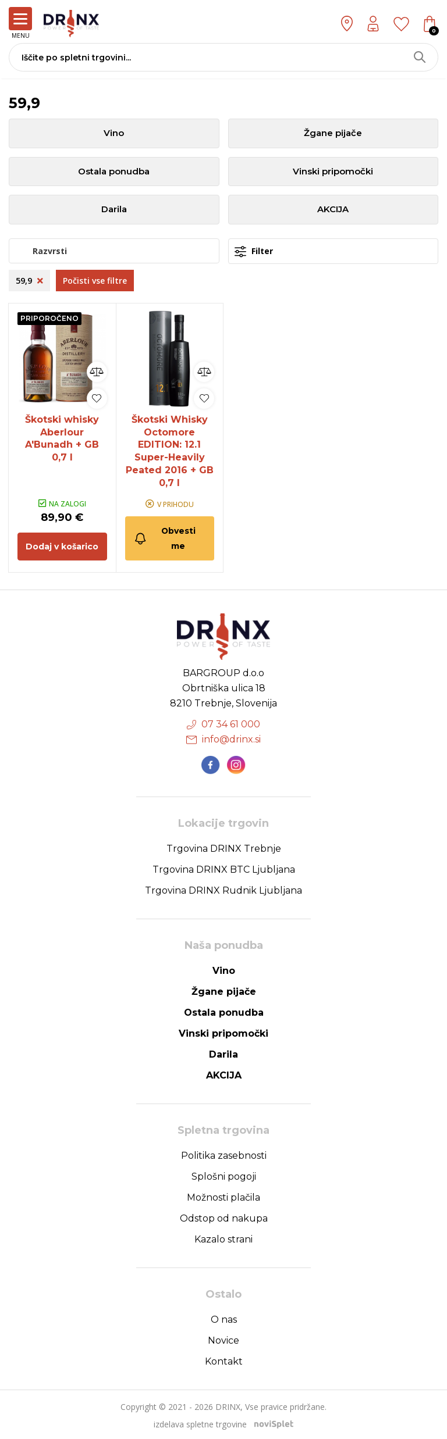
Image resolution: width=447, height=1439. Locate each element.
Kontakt (224, 1359)
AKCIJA (333, 210)
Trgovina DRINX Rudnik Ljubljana (223, 888)
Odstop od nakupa (224, 1216)
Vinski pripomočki (333, 171)
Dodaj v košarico (62, 545)
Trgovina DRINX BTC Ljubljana (223, 867)
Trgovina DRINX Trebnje (223, 846)
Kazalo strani (223, 1237)
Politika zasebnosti (224, 1153)
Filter (254, 252)
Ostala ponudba (114, 171)
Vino (114, 133)
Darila (114, 210)
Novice (223, 1338)
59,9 (29, 281)
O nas (224, 1317)
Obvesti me (165, 536)
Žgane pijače (333, 133)
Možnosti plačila (223, 1195)
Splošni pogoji (223, 1174)
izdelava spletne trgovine (200, 1422)
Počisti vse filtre (95, 281)
